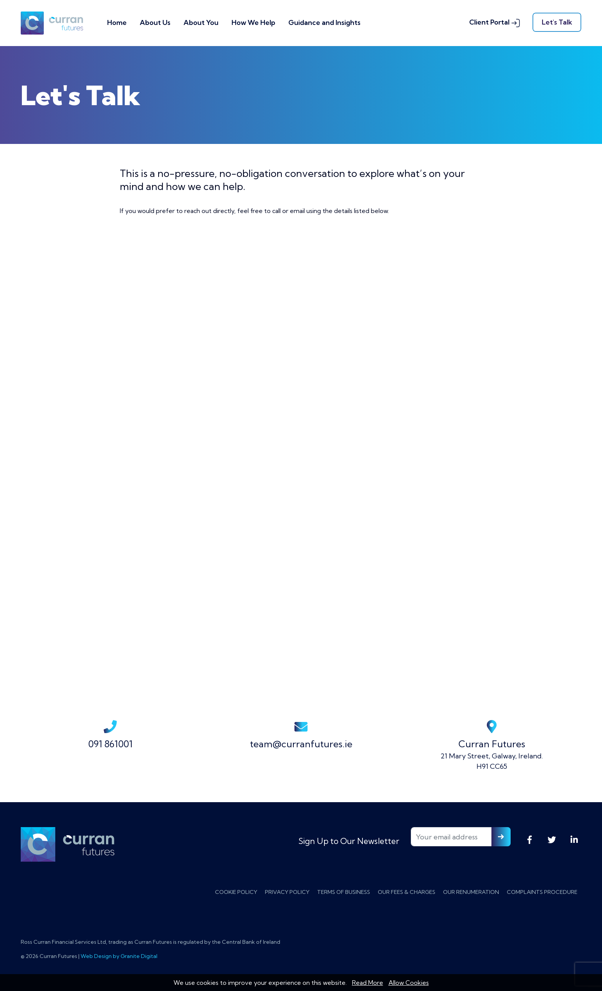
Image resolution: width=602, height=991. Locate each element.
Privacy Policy (287, 892)
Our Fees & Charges (406, 892)
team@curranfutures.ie (301, 735)
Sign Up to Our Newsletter (348, 841)
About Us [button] (155, 22)
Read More (367, 982)
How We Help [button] (253, 22)
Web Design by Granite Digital (119, 956)
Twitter (551, 839)
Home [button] (117, 22)
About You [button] (201, 22)
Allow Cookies (409, 982)
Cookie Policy (236, 892)
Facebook (529, 839)
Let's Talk (557, 22)
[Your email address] (451, 836)
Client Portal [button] (494, 23)
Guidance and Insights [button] (324, 22)
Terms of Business (343, 892)
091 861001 (110, 735)
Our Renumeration (471, 892)
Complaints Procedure (542, 892)
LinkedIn (574, 839)
